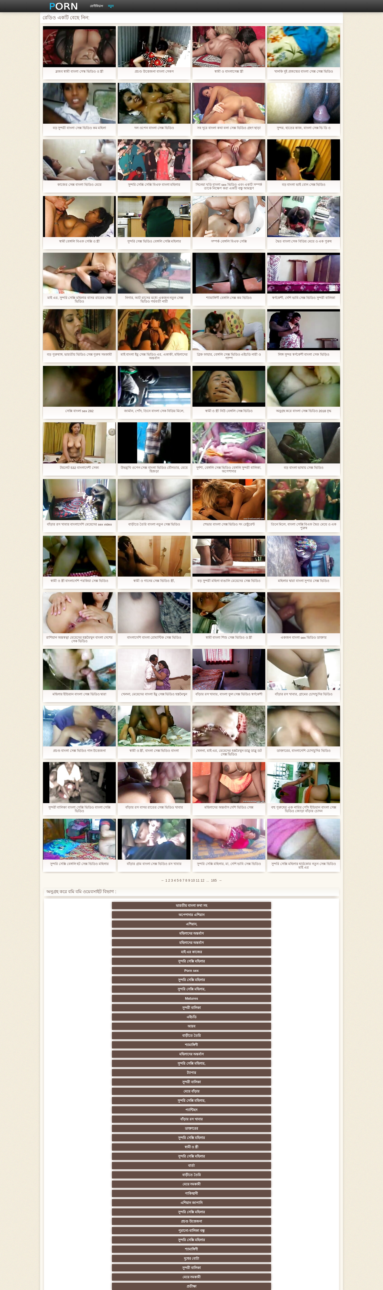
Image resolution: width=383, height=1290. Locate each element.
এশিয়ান (167, 971)
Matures (263, 915)
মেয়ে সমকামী (72, 952)
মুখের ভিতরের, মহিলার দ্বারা (311, 1073)
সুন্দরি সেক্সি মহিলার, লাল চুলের (263, 1138)
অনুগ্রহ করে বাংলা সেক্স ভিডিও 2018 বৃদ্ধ (303, 411)
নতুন (111, 6)
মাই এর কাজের (311, 905)
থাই (167, 1017)
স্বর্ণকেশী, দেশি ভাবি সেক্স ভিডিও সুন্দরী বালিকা (303, 298)
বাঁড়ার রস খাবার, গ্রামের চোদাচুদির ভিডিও (303, 694)
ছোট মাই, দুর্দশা (311, 1026)
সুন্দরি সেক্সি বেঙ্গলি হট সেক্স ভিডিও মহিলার (79, 864)
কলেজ (167, 1166)
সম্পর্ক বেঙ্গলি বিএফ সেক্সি (229, 241)
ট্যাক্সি (167, 1201)
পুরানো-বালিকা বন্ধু (311, 952)
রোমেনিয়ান (120, 1156)
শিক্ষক (72, 1008)
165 (214, 880)
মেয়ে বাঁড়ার (168, 933)
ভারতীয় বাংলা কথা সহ (71, 905)
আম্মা (167, 1026)
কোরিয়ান (71, 1073)
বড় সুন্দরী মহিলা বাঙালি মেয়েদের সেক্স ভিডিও (228, 581)
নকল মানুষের (263, 1229)
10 (193, 880)
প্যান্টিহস (263, 933)
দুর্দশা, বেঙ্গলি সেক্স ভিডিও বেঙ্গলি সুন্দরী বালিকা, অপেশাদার (228, 469)
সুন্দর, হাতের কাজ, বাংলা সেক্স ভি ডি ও (303, 128)
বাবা (72, 1156)
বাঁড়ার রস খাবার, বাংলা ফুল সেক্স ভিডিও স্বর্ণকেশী (228, 694)
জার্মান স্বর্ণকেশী (263, 1045)
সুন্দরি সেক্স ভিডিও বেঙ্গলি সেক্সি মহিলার (154, 241)
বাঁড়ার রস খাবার (311, 933)
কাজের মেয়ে (311, 1101)
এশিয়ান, (167, 905)
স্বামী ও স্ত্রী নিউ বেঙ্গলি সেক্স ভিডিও (229, 411)
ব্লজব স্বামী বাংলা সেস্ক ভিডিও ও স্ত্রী (79, 71)
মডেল (263, 1191)
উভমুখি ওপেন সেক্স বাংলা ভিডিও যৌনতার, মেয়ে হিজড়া (154, 469)
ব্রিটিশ (72, 980)
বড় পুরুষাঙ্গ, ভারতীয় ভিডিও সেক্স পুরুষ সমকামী (79, 354)
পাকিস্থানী (119, 952)
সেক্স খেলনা (120, 1063)
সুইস (263, 1054)
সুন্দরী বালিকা (311, 915)
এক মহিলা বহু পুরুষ (263, 1008)
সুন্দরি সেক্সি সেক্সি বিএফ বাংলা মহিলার (154, 184)
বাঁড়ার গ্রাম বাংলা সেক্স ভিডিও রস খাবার (154, 864)
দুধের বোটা (167, 961)
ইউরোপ (167, 1036)
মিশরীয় (215, 1138)
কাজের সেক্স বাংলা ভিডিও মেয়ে (79, 184)
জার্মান (263, 971)
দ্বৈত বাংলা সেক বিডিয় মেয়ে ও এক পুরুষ (303, 241)
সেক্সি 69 (263, 1063)
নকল (119, 1008)
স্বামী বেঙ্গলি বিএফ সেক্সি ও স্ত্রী (79, 241)
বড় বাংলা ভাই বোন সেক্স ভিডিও (303, 184)
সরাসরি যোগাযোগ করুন (167, 1063)
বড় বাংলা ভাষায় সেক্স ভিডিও (304, 468)
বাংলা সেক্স (119, 1082)
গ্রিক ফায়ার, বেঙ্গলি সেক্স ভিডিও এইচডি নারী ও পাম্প (229, 356)
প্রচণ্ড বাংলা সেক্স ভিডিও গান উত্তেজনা (79, 751)
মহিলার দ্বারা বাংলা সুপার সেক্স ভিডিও (303, 581)
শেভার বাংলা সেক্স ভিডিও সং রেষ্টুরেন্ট (229, 524)
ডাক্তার (263, 1073)
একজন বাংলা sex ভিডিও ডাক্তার (303, 637)
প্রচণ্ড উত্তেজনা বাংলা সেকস (154, 71)
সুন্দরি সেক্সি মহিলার (71, 915)
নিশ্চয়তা (263, 998)
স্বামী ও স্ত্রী (168, 943)
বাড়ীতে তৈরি (167, 924)
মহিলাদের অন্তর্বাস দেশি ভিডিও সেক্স (229, 807)
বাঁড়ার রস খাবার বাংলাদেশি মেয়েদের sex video (79, 524)
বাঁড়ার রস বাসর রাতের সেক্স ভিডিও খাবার (154, 807)
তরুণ (167, 1045)
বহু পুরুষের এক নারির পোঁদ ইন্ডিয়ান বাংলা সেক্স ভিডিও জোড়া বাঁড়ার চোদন (303, 809)
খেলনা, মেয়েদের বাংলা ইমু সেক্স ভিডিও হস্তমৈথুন (154, 694)
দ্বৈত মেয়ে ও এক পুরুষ (311, 1191)
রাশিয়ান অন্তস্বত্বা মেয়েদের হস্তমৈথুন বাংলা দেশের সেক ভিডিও (79, 639)
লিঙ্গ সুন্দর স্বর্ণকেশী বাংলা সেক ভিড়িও (303, 354)
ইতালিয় (263, 1110)
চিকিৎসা (119, 1110)
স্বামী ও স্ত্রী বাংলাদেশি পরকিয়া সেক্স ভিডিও (79, 581)
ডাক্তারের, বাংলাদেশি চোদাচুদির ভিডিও (304, 751)
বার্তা (263, 943)
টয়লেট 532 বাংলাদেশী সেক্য (79, 468)
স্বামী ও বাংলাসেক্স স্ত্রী (228, 71)
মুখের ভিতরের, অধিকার (215, 1219)
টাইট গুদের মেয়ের (215, 1082)
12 (202, 880)
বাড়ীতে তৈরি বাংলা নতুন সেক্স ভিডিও (154, 524)
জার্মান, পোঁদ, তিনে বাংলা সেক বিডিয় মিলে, (154, 411)
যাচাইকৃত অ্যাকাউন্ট (167, 1219)
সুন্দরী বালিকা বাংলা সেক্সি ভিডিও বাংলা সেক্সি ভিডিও (79, 809)
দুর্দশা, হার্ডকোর (72, 1119)
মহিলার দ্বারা (119, 1017)
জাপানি (311, 998)
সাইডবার (120, 1036)
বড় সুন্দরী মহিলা (215, 1073)
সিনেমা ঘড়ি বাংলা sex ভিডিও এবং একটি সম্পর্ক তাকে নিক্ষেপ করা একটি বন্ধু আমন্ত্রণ (228, 186)
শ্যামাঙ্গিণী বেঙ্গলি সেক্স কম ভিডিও (229, 298)
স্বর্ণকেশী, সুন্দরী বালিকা (120, 998)
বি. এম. (72, 1091)
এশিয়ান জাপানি (168, 952)
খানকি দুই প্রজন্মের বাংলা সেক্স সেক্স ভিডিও (303, 71)
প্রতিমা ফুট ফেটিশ (263, 1017)
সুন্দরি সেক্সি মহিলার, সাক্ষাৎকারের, (120, 1185)
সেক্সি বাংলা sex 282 (79, 411)
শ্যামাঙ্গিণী (215, 924)
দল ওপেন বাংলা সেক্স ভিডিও (154, 128)
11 (198, 880)
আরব (120, 924)
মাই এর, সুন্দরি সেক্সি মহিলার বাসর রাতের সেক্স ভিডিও (79, 299)
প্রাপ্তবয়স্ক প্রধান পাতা (281, 1282)
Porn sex (120, 915)
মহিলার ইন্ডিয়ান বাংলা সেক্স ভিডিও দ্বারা (79, 694)
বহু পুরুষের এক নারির (215, 971)
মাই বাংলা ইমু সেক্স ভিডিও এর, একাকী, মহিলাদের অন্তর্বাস (154, 356)
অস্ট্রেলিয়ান (311, 1201)
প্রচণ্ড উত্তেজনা (263, 952)
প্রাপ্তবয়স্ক (167, 1156)
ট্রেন (215, 1201)
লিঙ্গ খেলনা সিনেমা (168, 1073)
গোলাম (263, 1101)
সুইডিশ (191, 1238)
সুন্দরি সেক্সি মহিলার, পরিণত (311, 980)
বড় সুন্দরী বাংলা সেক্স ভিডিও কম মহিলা (79, 128)
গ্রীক (72, 1175)
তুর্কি (72, 1017)
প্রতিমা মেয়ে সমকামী (167, 1229)
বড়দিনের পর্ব (287, 1238)
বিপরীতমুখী (72, 1082)
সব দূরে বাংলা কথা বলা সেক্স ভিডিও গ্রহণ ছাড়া (229, 128)
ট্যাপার (71, 933)
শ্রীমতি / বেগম (311, 1110)
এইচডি (72, 924)
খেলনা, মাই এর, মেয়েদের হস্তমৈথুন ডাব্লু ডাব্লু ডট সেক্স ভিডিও (229, 752)
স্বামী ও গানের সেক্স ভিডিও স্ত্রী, (154, 581)
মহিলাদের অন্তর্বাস (215, 905)
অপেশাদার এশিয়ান (120, 905)
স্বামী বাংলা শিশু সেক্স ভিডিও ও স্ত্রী (228, 637)
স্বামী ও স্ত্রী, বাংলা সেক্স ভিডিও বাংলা (154, 751)
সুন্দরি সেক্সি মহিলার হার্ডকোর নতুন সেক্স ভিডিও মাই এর (303, 865)
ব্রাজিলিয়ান (72, 1147)
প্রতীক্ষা (311, 961)
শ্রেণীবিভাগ (96, 6)
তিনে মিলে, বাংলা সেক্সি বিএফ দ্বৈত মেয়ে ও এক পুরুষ (304, 526)
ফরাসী (215, 1063)
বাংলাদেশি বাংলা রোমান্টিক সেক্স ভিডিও (154, 637)
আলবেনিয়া (311, 1175)
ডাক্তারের (71, 943)
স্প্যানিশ (119, 1219)
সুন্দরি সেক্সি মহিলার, (215, 915)
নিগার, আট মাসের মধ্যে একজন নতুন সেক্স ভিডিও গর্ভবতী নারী (154, 299)
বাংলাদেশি (311, 1008)
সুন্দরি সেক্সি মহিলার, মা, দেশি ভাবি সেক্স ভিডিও (229, 864)
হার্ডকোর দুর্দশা (263, 1201)
